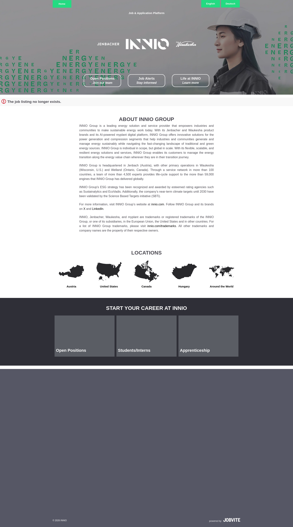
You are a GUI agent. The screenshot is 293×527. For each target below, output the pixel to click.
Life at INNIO (191, 81)
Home (61, 3)
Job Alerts (146, 81)
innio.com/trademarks (161, 226)
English (210, 3)
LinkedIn (98, 208)
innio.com (157, 204)
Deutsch (230, 3)
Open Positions (102, 81)
